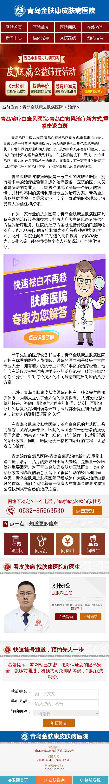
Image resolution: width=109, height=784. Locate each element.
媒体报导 (41, 38)
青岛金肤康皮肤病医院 (42, 107)
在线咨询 (95, 27)
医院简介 (41, 27)
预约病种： (21, 711)
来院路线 (68, 38)
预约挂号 (95, 38)
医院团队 (68, 27)
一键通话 (91, 617)
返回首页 (18, 780)
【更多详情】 (77, 608)
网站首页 (14, 27)
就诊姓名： (21, 691)
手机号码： (21, 701)
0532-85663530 (54, 769)
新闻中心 (14, 38)
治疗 (72, 107)
